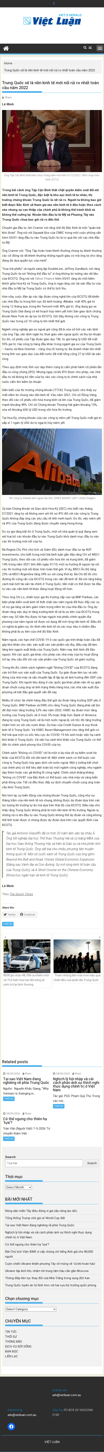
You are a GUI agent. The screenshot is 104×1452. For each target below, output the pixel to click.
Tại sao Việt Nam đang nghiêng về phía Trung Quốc (39, 1225)
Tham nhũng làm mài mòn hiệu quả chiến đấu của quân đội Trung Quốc (77, 960)
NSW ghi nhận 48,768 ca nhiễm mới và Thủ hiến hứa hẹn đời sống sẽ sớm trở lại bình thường (27, 962)
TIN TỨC (11, 1332)
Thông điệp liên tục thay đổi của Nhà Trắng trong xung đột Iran (47, 1278)
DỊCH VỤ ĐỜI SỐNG (18, 1346)
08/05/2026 (13, 1073)
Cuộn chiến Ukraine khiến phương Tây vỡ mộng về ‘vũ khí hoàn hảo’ (50, 1264)
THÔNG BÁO (13, 1341)
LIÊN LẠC (11, 1356)
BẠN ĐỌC (11, 1351)
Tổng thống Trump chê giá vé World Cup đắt (35, 1218)
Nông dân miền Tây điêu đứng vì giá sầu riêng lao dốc (41, 1211)
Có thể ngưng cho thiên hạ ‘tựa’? (27, 1244)
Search (10, 1157)
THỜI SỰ (7, 924)
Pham (8, 97)
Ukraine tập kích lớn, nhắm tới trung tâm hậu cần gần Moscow (47, 1271)
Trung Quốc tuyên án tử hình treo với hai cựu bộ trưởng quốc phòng (50, 1285)
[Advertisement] (52, 1023)
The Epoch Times (21, 894)
